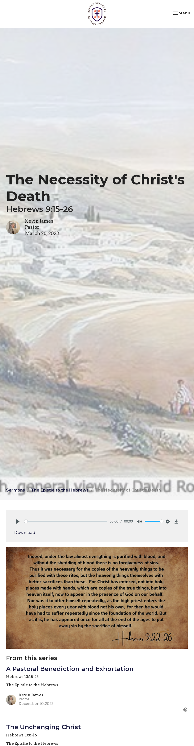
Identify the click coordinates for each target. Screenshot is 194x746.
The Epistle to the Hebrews (60, 490)
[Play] (18, 521)
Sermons (15, 490)
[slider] (65, 521)
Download (24, 532)
